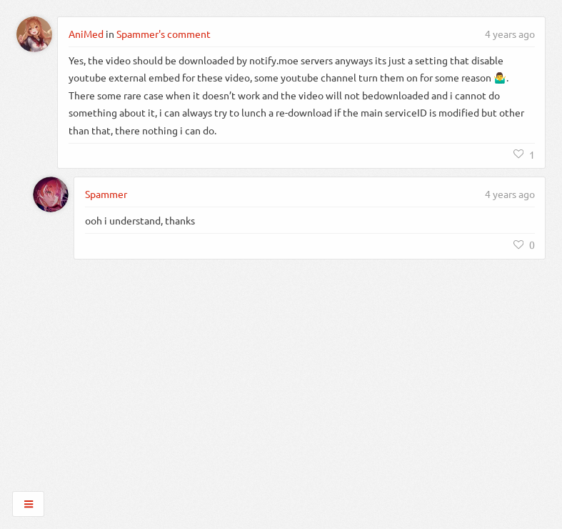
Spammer (106, 193)
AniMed (86, 33)
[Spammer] (51, 194)
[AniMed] (34, 34)
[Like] (524, 154)
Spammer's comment (163, 33)
